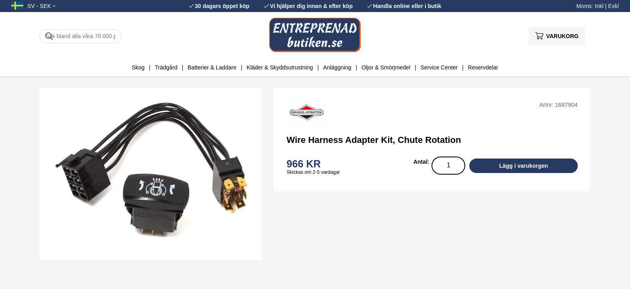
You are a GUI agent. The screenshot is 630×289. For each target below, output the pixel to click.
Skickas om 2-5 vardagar (313, 172)
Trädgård (166, 67)
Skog (138, 67)
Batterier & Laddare (212, 67)
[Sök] (80, 36)
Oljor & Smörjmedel (386, 67)
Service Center (439, 67)
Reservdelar (483, 67)
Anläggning (337, 67)
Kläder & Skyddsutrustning (280, 67)
